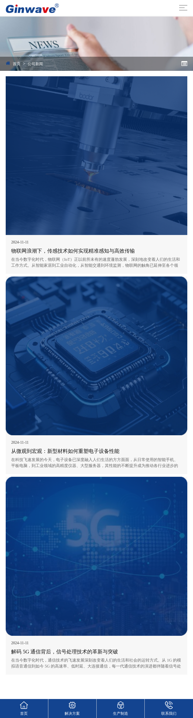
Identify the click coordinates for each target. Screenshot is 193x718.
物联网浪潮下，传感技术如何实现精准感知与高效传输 (73, 251)
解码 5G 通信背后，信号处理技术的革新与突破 (64, 652)
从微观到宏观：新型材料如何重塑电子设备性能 (65, 451)
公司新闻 (35, 64)
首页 (16, 64)
